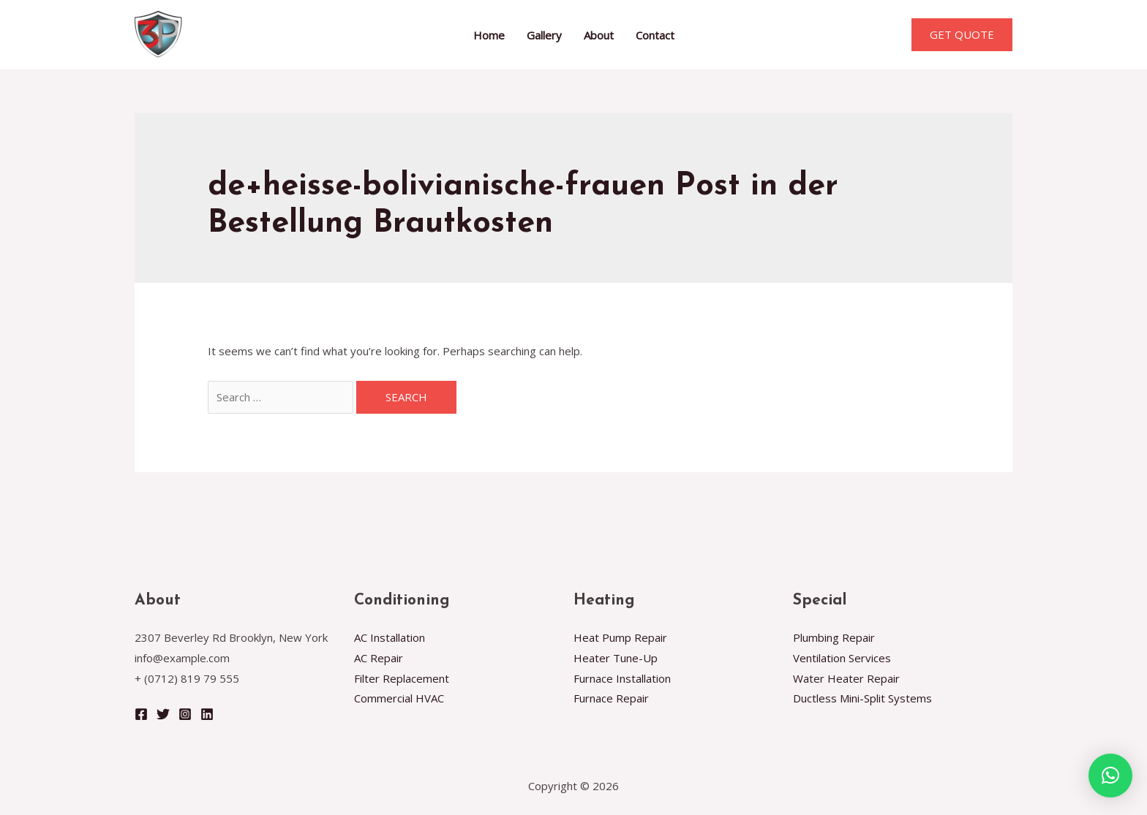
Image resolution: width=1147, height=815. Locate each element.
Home (489, 35)
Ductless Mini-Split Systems (862, 698)
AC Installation (389, 637)
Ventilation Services (842, 658)
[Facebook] (141, 714)
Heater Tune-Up (616, 658)
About (599, 35)
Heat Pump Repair (620, 637)
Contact (655, 35)
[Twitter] (163, 714)
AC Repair (378, 658)
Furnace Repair (611, 698)
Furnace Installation (622, 678)
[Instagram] (185, 714)
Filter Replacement (401, 678)
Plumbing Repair (834, 637)
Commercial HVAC (399, 698)
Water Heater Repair (846, 678)
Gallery (544, 35)
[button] (1110, 775)
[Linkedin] (207, 714)
